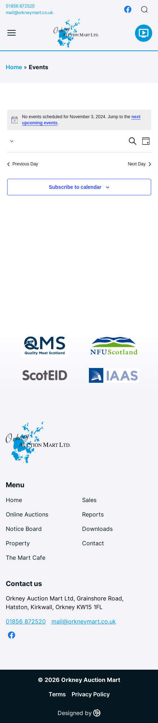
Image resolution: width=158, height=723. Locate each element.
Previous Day (22, 164)
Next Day (139, 164)
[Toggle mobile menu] (11, 33)
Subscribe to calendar (75, 187)
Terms (57, 694)
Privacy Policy (91, 694)
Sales (89, 500)
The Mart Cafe (25, 557)
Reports (93, 514)
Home (14, 67)
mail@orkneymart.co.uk (29, 12)
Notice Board (24, 528)
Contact (93, 543)
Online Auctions (27, 514)
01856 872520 (20, 6)
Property (18, 543)
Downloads (97, 528)
